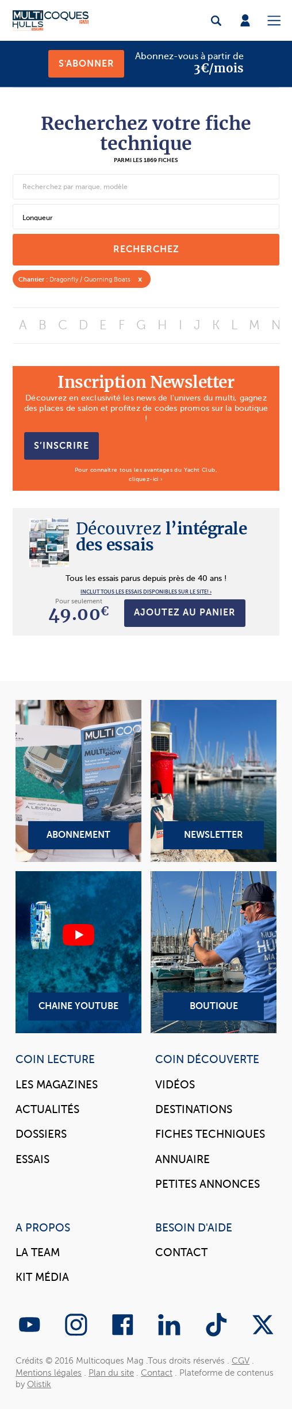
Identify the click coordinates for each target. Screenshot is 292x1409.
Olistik (39, 1384)
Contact (181, 1252)
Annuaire (182, 1159)
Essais (32, 1159)
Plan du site (111, 1372)
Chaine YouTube (78, 952)
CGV (240, 1360)
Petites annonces (207, 1184)
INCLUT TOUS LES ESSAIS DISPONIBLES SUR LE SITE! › (146, 592)
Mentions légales (49, 1372)
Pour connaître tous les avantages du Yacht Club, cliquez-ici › (146, 474)
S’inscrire (61, 445)
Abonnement (78, 781)
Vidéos (175, 1085)
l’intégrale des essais (161, 536)
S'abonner (86, 63)
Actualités (47, 1109)
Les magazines (57, 1085)
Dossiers (41, 1134)
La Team (38, 1252)
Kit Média (42, 1277)
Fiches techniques (210, 1134)
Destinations (193, 1109)
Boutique (213, 952)
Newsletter (213, 781)
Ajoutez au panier (185, 612)
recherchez (146, 249)
